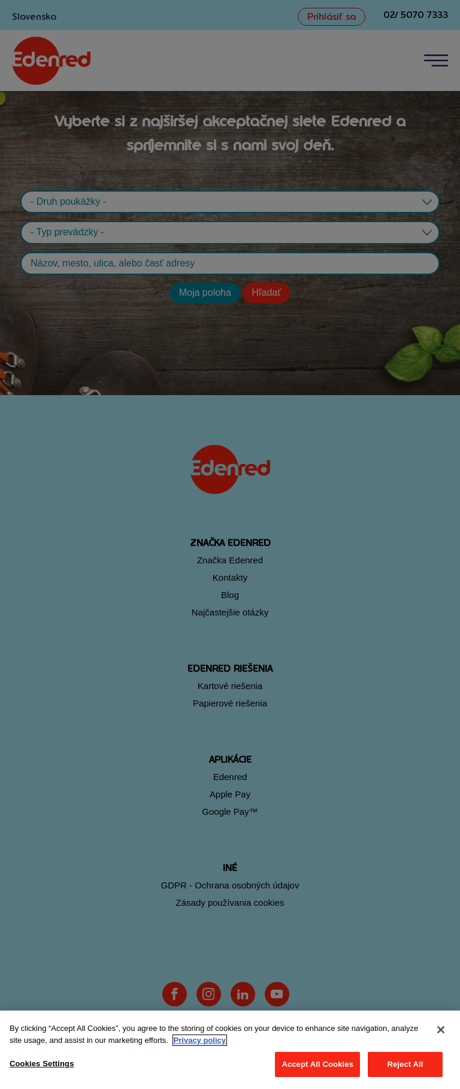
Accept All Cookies (317, 1064)
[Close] (441, 1030)
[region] (230, 1050)
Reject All (405, 1064)
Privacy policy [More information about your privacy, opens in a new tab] (200, 1040)
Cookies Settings (42, 1063)
